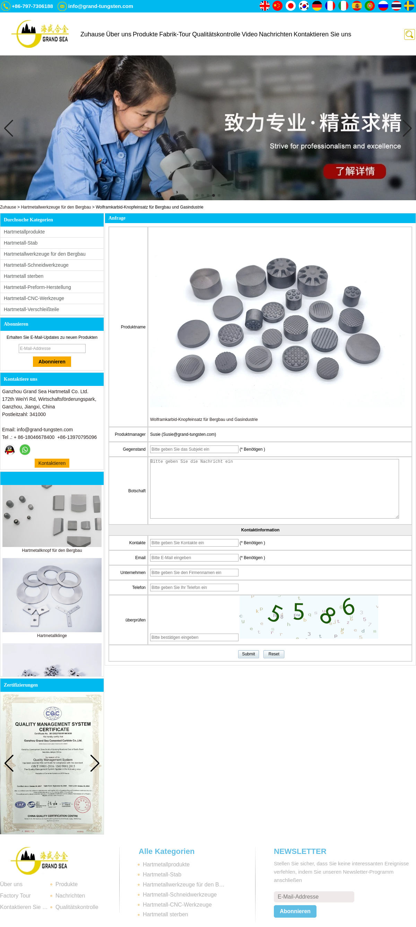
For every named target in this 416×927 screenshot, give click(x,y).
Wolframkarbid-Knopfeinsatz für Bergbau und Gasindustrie (204, 419)
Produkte (145, 34)
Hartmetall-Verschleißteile (31, 309)
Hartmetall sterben (23, 276)
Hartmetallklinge (52, 637)
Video (250, 34)
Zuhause (92, 34)
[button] (197, 195)
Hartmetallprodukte (24, 232)
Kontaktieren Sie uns (322, 34)
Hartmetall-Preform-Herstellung (37, 287)
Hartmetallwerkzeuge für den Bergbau (56, 207)
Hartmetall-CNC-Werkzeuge (34, 298)
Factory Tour (15, 896)
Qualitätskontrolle (216, 34)
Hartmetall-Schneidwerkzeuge (36, 265)
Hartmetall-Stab (20, 243)
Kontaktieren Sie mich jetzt (51, 464)
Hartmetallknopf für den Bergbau (52, 552)
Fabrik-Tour (175, 34)
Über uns (118, 34)
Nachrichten (275, 34)
